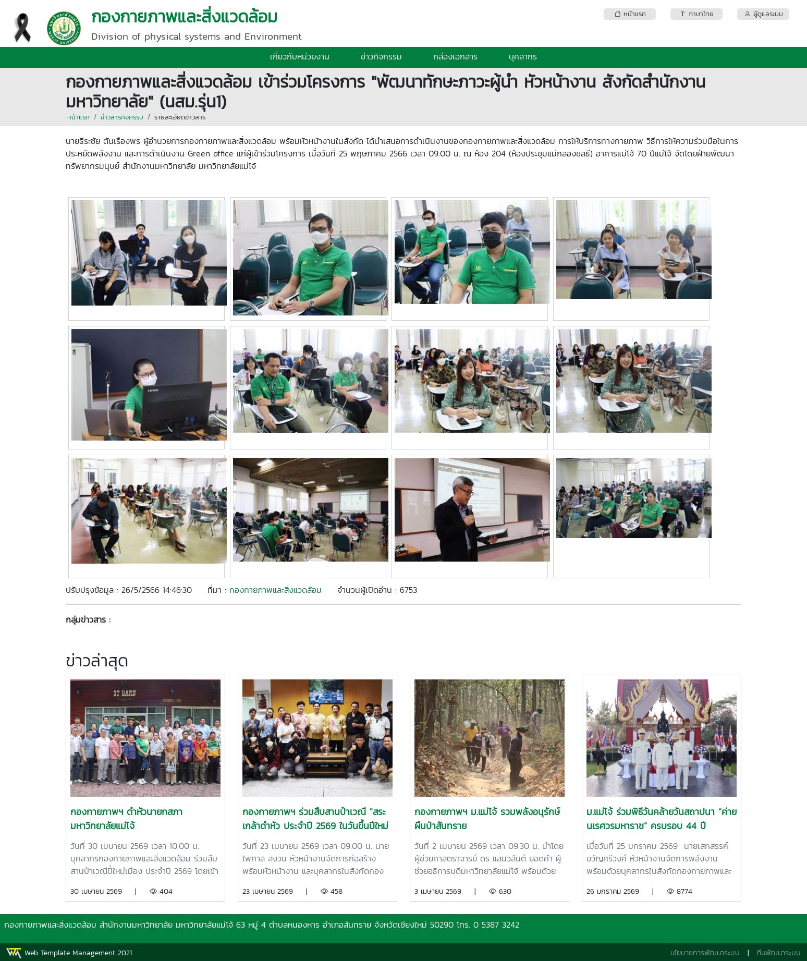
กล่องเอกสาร (455, 56)
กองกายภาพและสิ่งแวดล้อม (275, 589)
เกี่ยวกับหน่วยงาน (299, 56)
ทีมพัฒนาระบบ (779, 952)
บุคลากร (523, 56)
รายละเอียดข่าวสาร (179, 117)
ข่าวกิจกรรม (381, 56)
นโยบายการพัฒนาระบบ (705, 952)
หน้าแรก (78, 117)
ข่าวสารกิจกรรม (122, 117)
